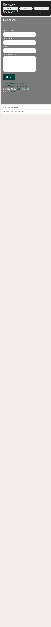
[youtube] (48, 12)
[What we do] (10, 8)
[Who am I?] (26, 8)
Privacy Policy (9, 89)
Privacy (20, 111)
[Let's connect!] (41, 8)
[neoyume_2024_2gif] (9, 4)
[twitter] (40, 12)
